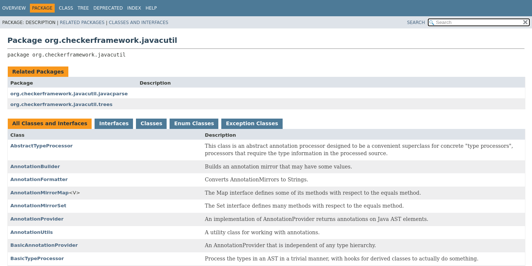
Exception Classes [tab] (252, 123)
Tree (83, 8)
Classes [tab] (151, 123)
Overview (14, 8)
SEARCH (416, 22)
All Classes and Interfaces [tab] (49, 123)
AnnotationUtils (31, 232)
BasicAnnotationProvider (44, 245)
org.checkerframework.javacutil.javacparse (69, 93)
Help (151, 8)
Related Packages (82, 22)
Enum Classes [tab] (194, 123)
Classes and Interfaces (138, 22)
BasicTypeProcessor (37, 258)
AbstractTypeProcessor (41, 146)
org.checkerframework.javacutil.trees (61, 104)
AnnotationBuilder (35, 166)
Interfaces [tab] (114, 123)
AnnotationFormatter (39, 179)
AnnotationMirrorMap (39, 192)
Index (134, 8)
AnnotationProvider (37, 219)
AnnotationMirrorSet (38, 205)
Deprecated (108, 8)
